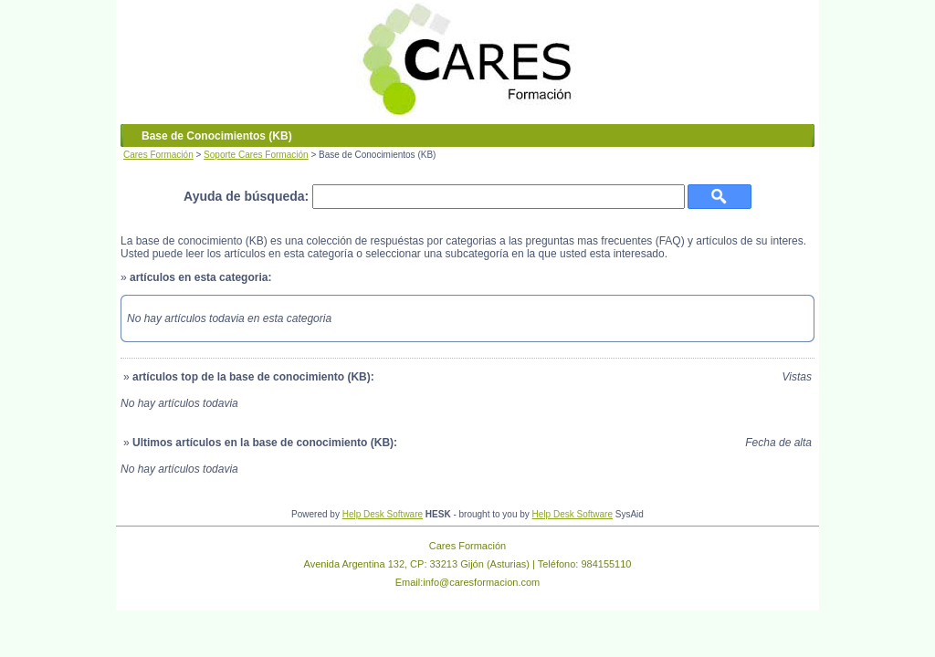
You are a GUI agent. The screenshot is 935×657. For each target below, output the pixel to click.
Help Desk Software (382, 514)
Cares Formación (158, 155)
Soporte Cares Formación (256, 155)
